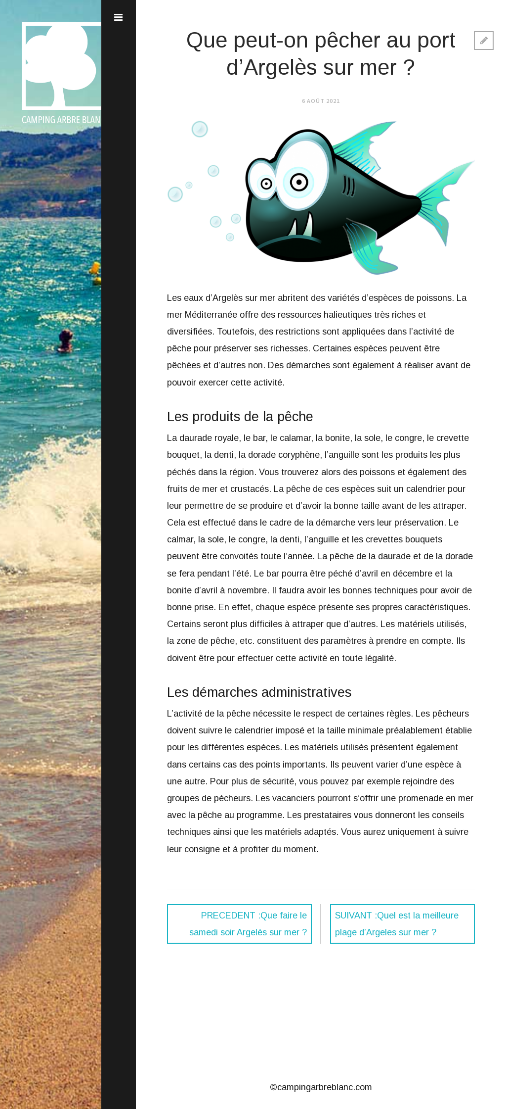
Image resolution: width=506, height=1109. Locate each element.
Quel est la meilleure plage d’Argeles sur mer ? (397, 924)
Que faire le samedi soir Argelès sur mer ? (248, 924)
